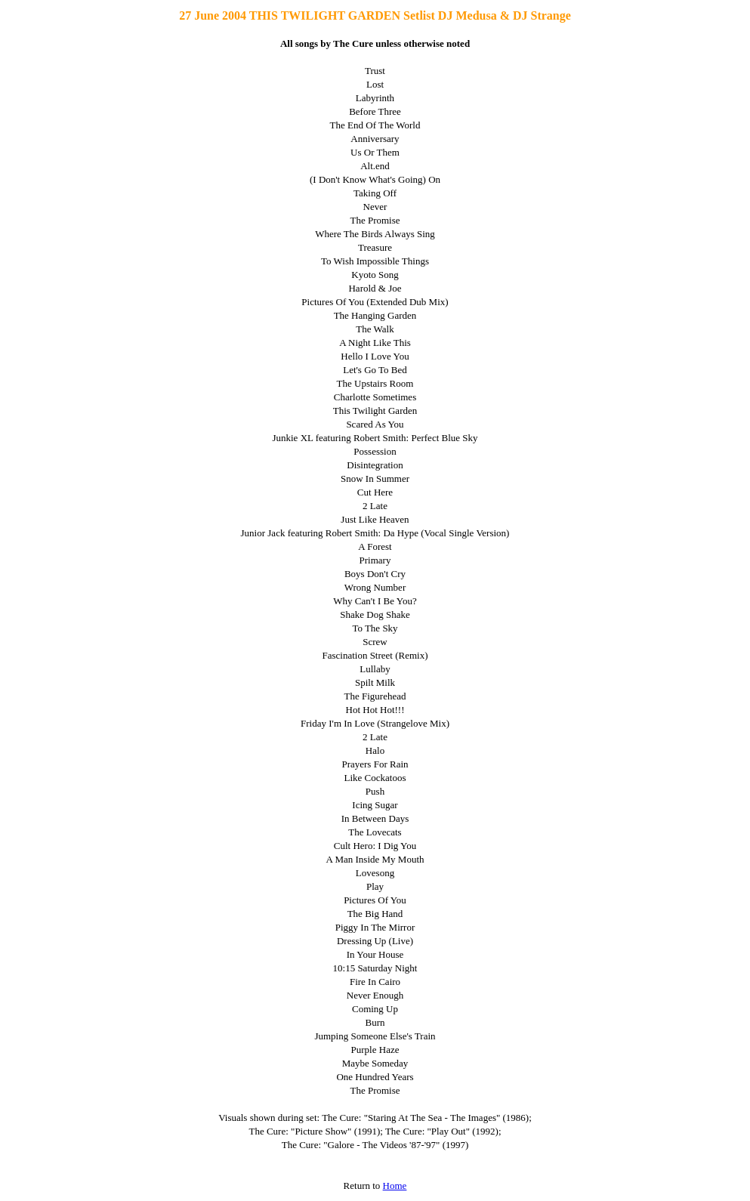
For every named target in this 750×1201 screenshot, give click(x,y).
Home (395, 1185)
